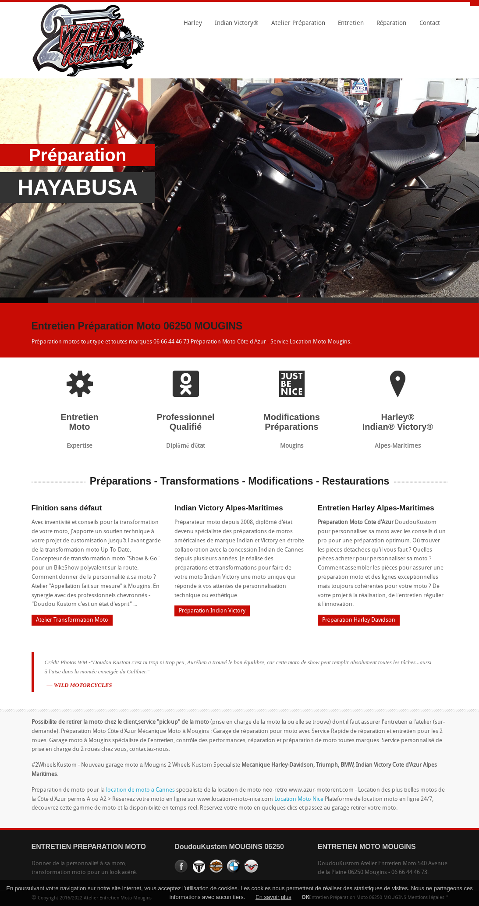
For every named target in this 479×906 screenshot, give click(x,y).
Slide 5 (215, 300)
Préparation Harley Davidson (358, 620)
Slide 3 (120, 300)
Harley (190, 26)
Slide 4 (168, 300)
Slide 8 (359, 300)
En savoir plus (273, 897)
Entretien (348, 26)
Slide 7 (311, 300)
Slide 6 (263, 300)
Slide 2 (72, 300)
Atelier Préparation (295, 26)
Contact (429, 23)
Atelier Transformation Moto (72, 620)
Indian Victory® (234, 26)
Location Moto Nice (298, 799)
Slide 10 (455, 300)
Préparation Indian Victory (212, 611)
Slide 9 (407, 300)
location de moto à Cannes (140, 790)
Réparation (389, 26)
